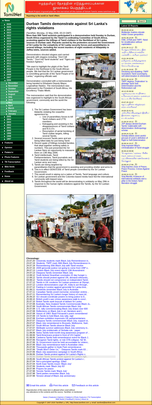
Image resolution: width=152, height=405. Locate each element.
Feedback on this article (87, 385)
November (13, 86)
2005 (9, 116)
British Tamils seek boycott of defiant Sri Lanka (59, 301)
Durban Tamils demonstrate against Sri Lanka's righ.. (62, 356)
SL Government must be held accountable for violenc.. (62, 342)
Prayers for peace (45, 368)
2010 (9, 69)
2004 (9, 119)
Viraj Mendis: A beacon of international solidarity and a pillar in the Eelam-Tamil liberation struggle (133, 179)
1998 (9, 136)
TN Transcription (12, 162)
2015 (9, 55)
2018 (9, 47)
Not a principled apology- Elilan (51, 361)
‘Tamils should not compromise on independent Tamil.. (62, 280)
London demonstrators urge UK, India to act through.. (62, 285)
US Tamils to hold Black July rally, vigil (54, 316)
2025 (9, 27)
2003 (9, 122)
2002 (9, 125)
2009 (9, 72)
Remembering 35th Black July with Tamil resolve (59, 265)
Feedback (9, 171)
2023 (9, 33)
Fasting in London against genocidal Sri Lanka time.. (61, 287)
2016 (9, 52)
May (10, 102)
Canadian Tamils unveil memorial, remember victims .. (62, 292)
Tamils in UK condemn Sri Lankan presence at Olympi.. (63, 282)
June (10, 100)
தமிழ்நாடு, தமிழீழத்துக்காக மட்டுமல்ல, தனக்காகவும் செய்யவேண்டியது (133, 63)
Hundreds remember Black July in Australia (57, 289)
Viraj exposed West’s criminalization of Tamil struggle (135, 146)
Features (9, 143)
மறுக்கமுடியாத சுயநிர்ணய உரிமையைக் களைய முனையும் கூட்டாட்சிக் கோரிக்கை (135, 96)
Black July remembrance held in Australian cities (59, 344)
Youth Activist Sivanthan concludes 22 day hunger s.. (62, 275)
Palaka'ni (9, 152)
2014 (9, 58)
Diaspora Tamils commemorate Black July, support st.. (62, 320)
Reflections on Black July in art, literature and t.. (59, 311)
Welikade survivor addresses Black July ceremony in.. (62, 328)
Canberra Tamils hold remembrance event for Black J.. (62, 337)
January (12, 114)
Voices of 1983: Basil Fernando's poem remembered (61, 313)
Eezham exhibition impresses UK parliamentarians (60, 318)
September (13, 91)
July (10, 97)
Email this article (38, 385)
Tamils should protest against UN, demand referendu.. (62, 277)
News (7, 20)
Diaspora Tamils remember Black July (54, 273)
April (10, 105)
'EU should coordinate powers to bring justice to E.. (61, 297)
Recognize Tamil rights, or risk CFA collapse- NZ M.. (61, 340)
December (13, 83)
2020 (9, 41)
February (12, 111)
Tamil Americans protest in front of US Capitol (58, 335)
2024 (9, 30)
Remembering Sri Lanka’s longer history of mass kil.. (62, 294)
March (11, 108)
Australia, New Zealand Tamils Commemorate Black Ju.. (63, 304)
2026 (9, 24)
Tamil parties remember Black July (53, 373)
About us (9, 181)
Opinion (8, 147)
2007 (9, 77)
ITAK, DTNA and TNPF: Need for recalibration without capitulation (134, 42)
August (11, 94)
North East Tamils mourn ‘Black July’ (54, 364)
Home (7, 176)
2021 (9, 38)
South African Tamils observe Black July (55, 325)
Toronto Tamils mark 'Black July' (51, 371)
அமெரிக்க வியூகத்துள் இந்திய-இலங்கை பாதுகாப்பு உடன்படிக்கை (135, 115)
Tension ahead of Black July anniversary (55, 376)
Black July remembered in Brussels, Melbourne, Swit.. (62, 323)
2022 (9, 35)
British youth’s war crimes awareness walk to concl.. (61, 299)
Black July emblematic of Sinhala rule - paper (58, 330)
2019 (9, 44)
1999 (9, 133)
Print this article (60, 385)
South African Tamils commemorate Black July (58, 306)
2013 (9, 61)
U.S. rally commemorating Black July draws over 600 (62, 308)
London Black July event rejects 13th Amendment (60, 270)
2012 (9, 63)
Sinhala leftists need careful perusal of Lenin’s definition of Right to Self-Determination (134, 138)
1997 (9, 139)
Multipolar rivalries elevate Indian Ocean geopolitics (133, 33)
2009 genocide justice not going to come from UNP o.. (62, 268)
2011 (9, 66)
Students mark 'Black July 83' (50, 366)
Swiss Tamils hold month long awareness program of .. (62, 332)
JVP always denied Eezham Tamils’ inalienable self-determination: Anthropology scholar (133, 127)
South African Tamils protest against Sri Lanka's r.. (60, 359)
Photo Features (12, 157)
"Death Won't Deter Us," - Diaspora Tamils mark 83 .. (62, 349)
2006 (9, 80)
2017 (9, 49)
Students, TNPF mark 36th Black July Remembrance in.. (63, 263)
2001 (9, 128)
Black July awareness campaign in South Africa (59, 352)
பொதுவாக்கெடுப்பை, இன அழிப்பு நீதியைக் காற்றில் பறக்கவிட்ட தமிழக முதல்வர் (134, 52)
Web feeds (10, 167)
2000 (9, 130)
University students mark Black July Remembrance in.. (62, 261)
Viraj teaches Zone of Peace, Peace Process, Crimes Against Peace (135, 169)
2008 (9, 75)
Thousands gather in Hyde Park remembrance (58, 347)
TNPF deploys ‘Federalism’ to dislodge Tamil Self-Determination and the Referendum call (134, 84)
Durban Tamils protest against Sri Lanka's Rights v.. (61, 354)
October (12, 89)
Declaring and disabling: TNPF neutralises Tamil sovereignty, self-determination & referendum (135, 74)
